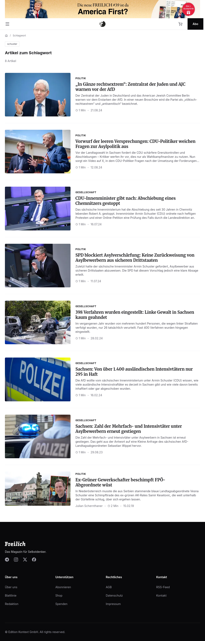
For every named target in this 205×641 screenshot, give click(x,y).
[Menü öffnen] (7, 24)
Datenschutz (114, 595)
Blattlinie (10, 595)
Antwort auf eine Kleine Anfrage (136, 441)
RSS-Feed (163, 587)
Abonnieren (63, 587)
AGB (109, 587)
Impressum (113, 604)
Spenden (61, 604)
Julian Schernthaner (89, 506)
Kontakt (161, 595)
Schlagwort (19, 35)
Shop (58, 595)
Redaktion (11, 604)
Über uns (11, 587)
